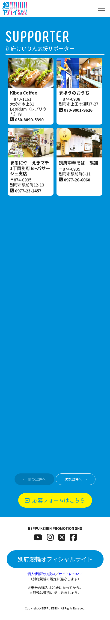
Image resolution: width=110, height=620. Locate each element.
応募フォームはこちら (55, 500)
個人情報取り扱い (41, 573)
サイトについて (71, 573)
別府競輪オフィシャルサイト (55, 559)
